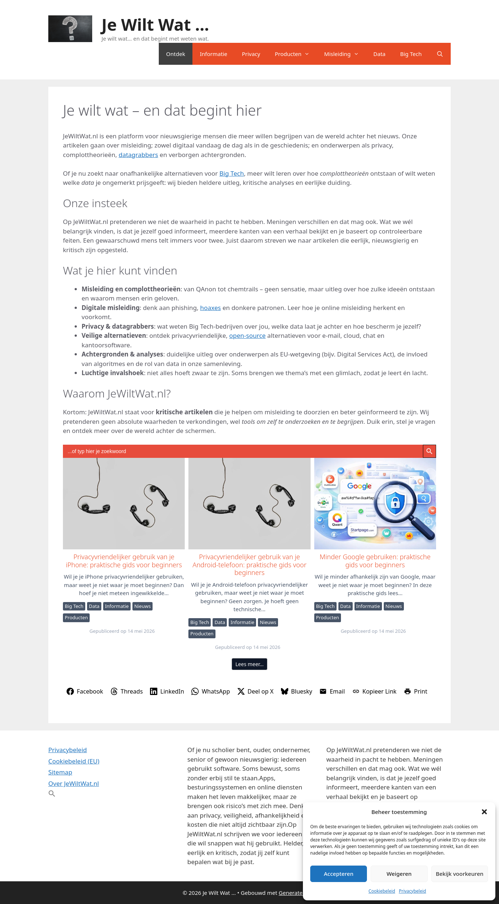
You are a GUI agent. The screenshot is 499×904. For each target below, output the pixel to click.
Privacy (251, 53)
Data (380, 53)
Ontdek (175, 53)
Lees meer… (250, 664)
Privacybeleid (412, 891)
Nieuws (142, 606)
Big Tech (411, 53)
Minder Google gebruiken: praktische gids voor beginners (375, 503)
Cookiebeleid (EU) (74, 761)
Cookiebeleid (381, 891)
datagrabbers (138, 154)
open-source (247, 335)
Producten (296, 54)
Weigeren (399, 873)
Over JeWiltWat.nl (73, 783)
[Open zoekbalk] (440, 54)
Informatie (213, 53)
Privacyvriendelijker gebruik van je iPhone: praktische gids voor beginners (123, 503)
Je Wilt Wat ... (155, 24)
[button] (484, 811)
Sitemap (60, 772)
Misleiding (345, 54)
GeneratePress (297, 892)
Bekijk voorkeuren (459, 873)
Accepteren (338, 873)
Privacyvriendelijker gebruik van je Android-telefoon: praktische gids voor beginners (249, 503)
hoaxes (210, 307)
